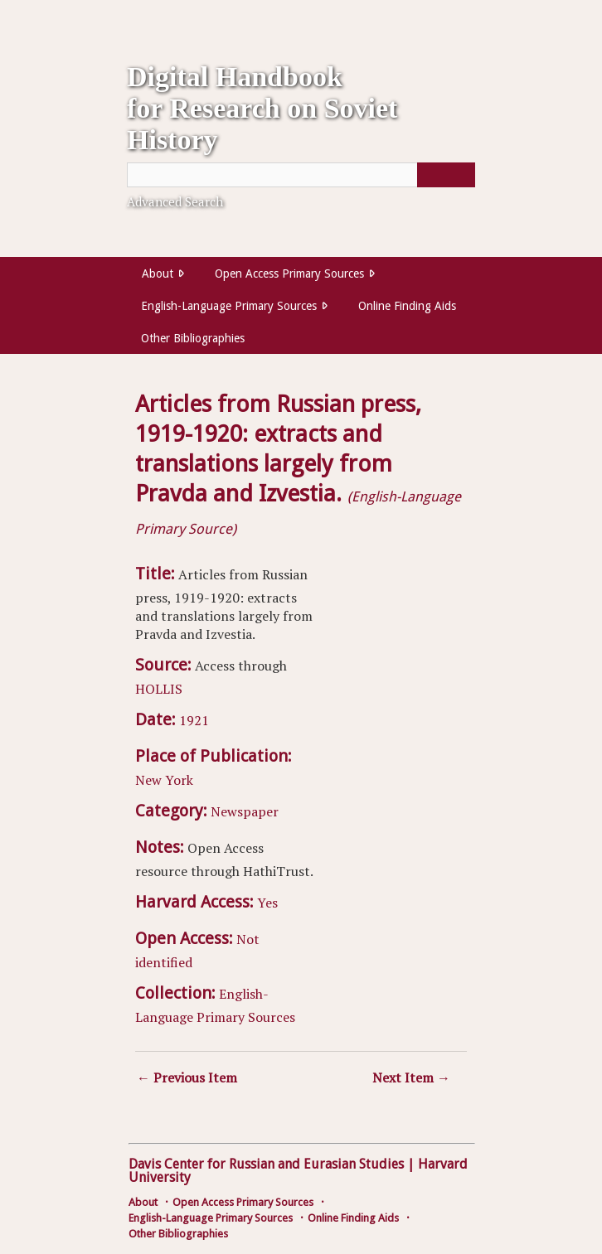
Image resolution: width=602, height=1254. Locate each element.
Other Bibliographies (193, 338)
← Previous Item (187, 1077)
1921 (194, 720)
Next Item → (411, 1077)
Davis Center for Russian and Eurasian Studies (266, 1164)
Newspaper (245, 811)
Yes (267, 902)
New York (164, 780)
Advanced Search (175, 201)
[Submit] (446, 174)
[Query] (301, 174)
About (157, 273)
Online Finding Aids (407, 305)
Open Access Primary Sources (289, 273)
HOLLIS (158, 689)
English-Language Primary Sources (229, 305)
